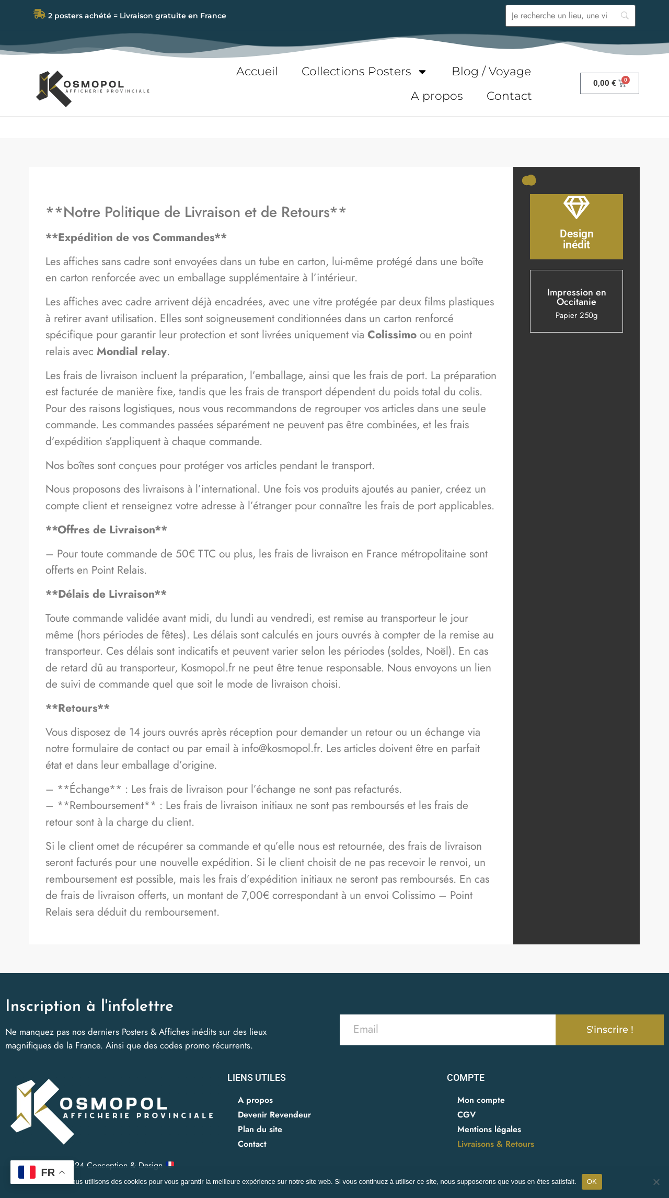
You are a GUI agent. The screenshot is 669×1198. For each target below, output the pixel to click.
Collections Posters (365, 72)
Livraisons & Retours (495, 1143)
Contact (509, 96)
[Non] (656, 1182)
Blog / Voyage (491, 71)
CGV (466, 1114)
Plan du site (260, 1129)
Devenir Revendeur (274, 1114)
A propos (437, 96)
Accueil (257, 71)
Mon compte (481, 1099)
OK (592, 1181)
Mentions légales (489, 1129)
